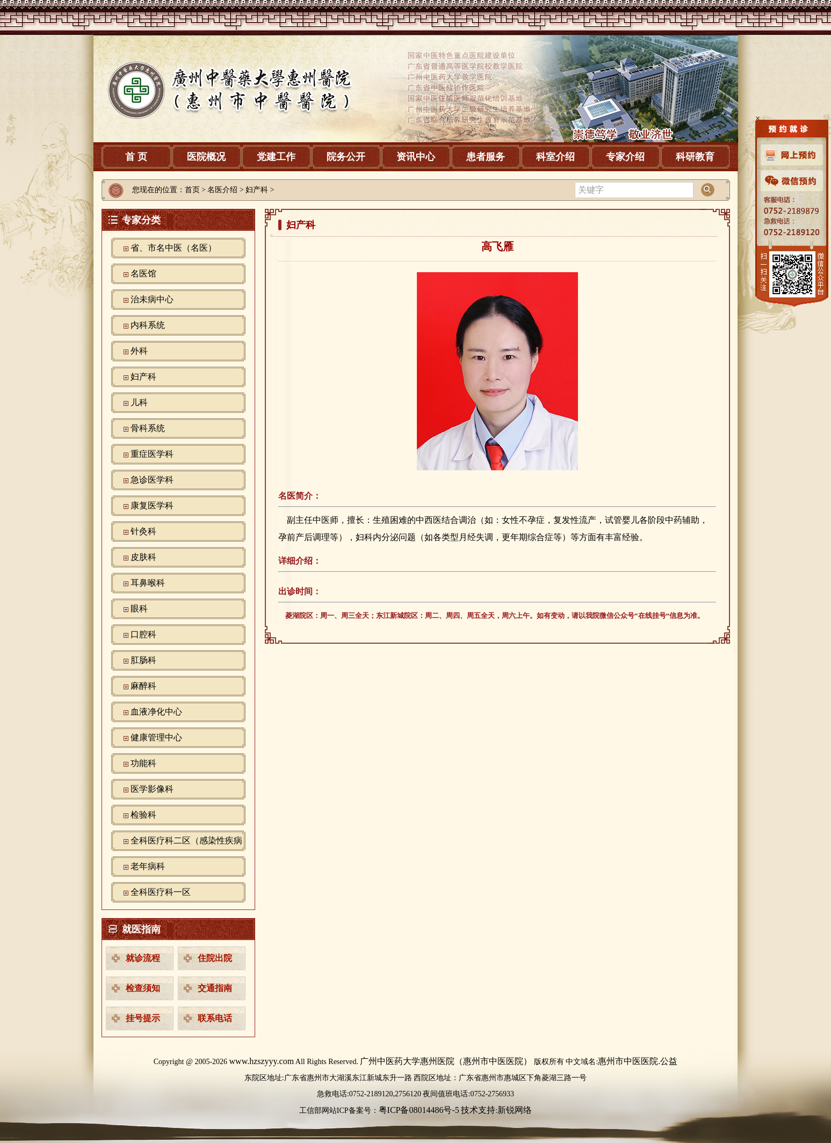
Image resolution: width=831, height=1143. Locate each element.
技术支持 (478, 1110)
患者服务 (485, 156)
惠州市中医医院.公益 (637, 1061)
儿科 (139, 402)
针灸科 (143, 531)
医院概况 (206, 156)
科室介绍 (555, 156)
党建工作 (276, 156)
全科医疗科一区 (161, 892)
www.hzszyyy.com (261, 1061)
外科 (139, 350)
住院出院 (215, 958)
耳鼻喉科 (148, 582)
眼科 (139, 608)
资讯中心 (415, 156)
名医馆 (143, 273)
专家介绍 (625, 156)
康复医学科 (152, 505)
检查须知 (143, 988)
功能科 (143, 763)
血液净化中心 (156, 711)
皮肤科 (143, 557)
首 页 (136, 156)
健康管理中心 (156, 737)
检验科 (143, 814)
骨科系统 (148, 428)
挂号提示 (143, 1018)
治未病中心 (152, 299)
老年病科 (148, 866)
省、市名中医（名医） (173, 247)
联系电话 (215, 1018)
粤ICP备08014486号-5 (419, 1110)
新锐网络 (514, 1110)
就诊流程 (143, 958)
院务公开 (346, 156)
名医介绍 (222, 190)
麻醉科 (143, 685)
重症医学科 (152, 453)
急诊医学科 (152, 479)
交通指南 (215, 988)
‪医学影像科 (152, 788)
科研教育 (695, 156)
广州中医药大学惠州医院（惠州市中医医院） (446, 1061)
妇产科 (143, 376)
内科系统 (148, 325)
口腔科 (143, 634)
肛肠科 (143, 660)
